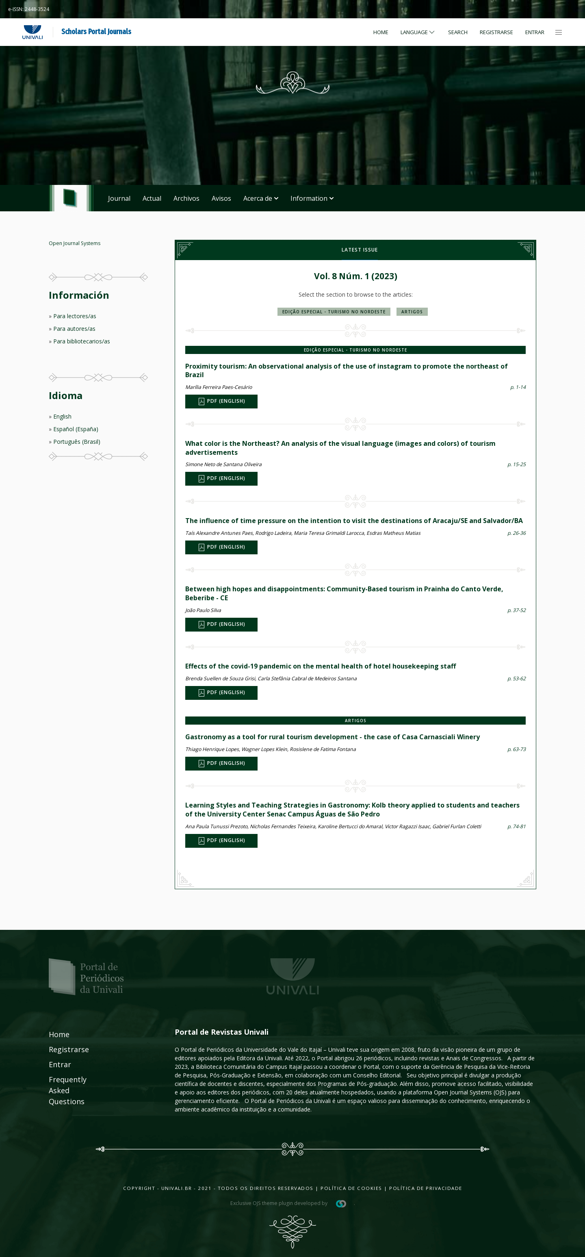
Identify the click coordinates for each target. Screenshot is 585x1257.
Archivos (186, 198)
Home (380, 32)
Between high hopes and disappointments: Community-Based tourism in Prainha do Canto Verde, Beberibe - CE (344, 593)
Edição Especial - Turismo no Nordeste (334, 312)
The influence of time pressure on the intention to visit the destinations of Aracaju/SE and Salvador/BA (354, 520)
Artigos (412, 312)
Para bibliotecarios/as (81, 341)
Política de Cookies (351, 1188)
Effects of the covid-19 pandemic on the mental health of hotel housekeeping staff (320, 666)
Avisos (221, 198)
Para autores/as (74, 328)
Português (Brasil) (76, 441)
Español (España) (75, 429)
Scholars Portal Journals (96, 31)
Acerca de (260, 198)
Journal (119, 198)
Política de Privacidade (425, 1188)
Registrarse (496, 32)
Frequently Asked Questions (60, 1090)
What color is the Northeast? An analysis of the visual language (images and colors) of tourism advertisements (340, 448)
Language (418, 32)
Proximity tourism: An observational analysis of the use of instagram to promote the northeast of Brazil (346, 371)
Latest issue (360, 249)
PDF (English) (221, 401)
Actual (152, 198)
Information (312, 198)
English (62, 416)
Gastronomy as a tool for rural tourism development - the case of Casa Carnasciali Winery (332, 736)
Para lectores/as (74, 316)
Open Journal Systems (74, 243)
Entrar (534, 32)
